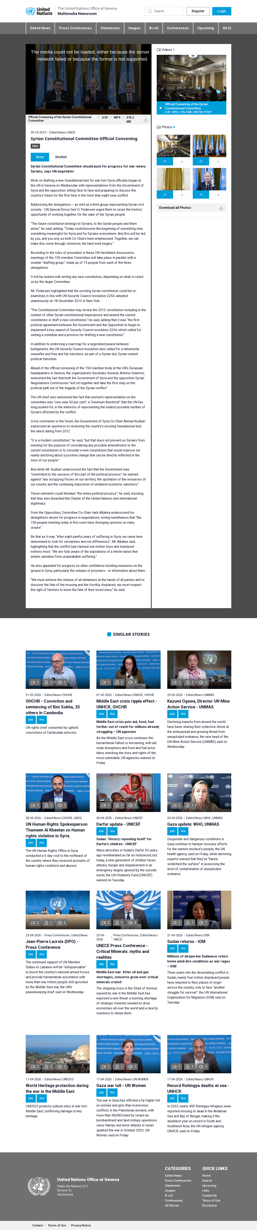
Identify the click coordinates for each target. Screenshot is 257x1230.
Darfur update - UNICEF (118, 824)
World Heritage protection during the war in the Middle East (57, 1088)
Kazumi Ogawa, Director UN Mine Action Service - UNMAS (198, 704)
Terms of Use (211, 1200)
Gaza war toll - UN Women (121, 1085)
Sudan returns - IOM (186, 941)
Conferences (178, 28)
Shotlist (61, 157)
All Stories (172, 1205)
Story (40, 157)
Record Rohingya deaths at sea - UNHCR (198, 1088)
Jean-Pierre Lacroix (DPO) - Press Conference (52, 944)
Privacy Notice (81, 1225)
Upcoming (206, 28)
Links (205, 1190)
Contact (37, 1225)
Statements (110, 28)
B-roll (153, 28)
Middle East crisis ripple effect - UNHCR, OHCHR (126, 704)
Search (207, 1180)
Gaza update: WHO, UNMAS (193, 824)
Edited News (40, 28)
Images (134, 28)
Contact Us (209, 1195)
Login (221, 11)
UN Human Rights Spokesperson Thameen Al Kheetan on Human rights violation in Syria (56, 830)
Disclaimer (209, 1205)
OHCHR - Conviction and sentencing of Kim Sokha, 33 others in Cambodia (53, 707)
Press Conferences (75, 28)
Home (206, 1175)
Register (198, 11)
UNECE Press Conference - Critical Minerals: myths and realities (122, 951)
